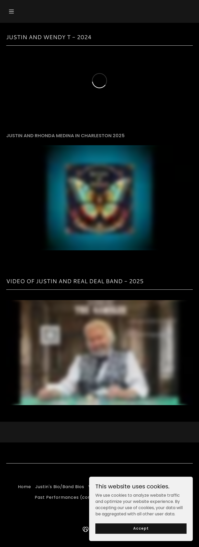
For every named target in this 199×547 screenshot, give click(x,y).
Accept (140, 528)
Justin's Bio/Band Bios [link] (59, 487)
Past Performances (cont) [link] (65, 497)
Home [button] (24, 487)
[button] (27, 11)
